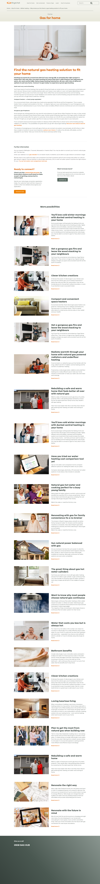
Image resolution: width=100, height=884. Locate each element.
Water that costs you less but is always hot (68, 624)
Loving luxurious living (63, 701)
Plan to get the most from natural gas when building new (68, 729)
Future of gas (50, 3)
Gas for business (65, 3)
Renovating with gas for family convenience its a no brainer (68, 516)
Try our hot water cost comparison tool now (33, 161)
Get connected (40, 3)
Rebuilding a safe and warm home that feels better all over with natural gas (67, 391)
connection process (32, 173)
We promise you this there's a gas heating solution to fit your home (48, 8)
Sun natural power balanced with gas (66, 544)
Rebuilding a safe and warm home (66, 757)
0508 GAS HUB (22, 845)
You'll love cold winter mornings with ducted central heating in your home (68, 217)
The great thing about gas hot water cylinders (67, 570)
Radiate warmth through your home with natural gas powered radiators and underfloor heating (68, 355)
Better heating (25, 8)
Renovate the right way (64, 785)
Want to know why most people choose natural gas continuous (68, 596)
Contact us (62, 180)
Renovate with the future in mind (66, 812)
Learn (57, 3)
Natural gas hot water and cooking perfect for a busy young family (65, 487)
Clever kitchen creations (64, 275)
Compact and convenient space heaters (65, 300)
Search (91, 3)
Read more (54, 238)
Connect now (20, 192)
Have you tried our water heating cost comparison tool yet (67, 459)
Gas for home (30, 3)
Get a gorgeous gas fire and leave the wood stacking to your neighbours (66, 251)
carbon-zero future (49, 130)
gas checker (33, 154)
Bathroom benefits (61, 650)
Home (8, 8)
